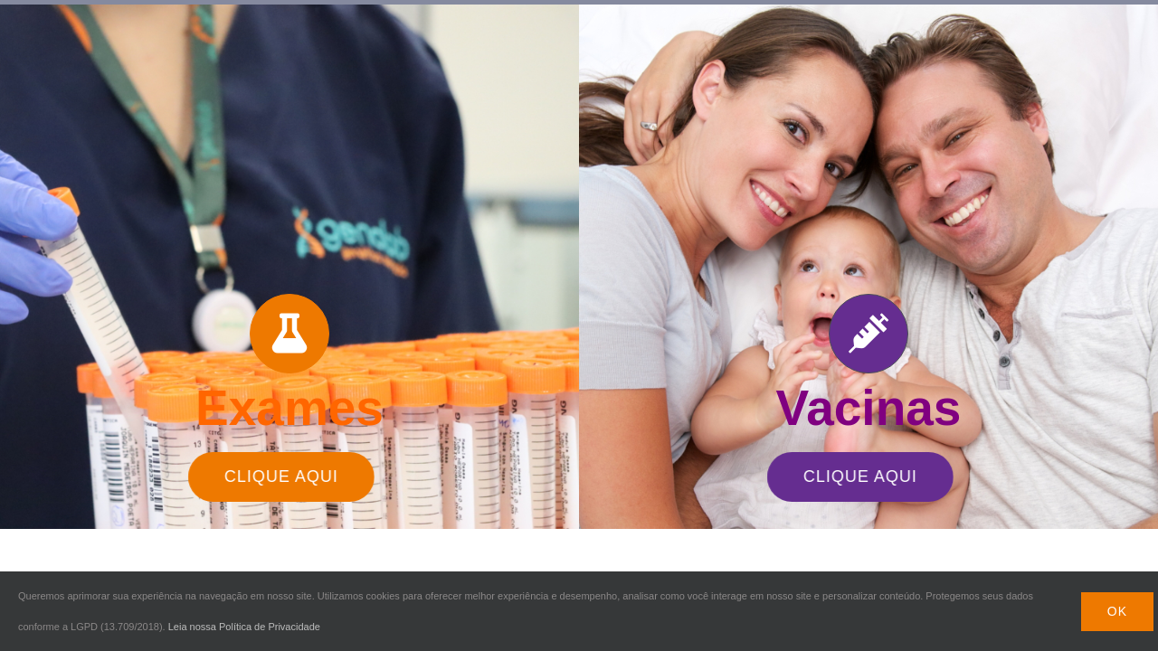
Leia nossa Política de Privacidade (244, 626)
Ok (1117, 611)
